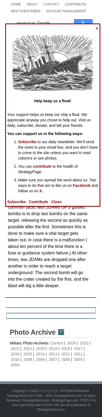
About (32, 4)
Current (57, 343)
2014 (40, 354)
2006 (65, 359)
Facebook (82, 185)
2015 (27, 354)
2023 (84, 343)
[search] (41, 22)
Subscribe (27, 142)
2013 (53, 354)
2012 (65, 354)
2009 (27, 359)
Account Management (66, 11)
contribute (42, 166)
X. (41, 191)
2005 (78, 359)
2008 (40, 359)
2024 (71, 343)
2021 (27, 348)
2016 (15, 354)
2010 (15, 359)
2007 (53, 359)
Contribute (75, 4)
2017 (78, 348)
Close (56, 202)
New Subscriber (25, 11)
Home (16, 4)
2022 (15, 348)
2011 (78, 354)
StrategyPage (48, 391)
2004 (15, 365)
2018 (65, 348)
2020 (40, 348)
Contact (51, 4)
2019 (53, 348)
